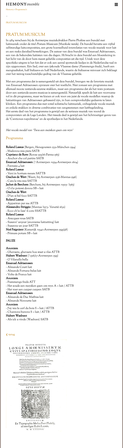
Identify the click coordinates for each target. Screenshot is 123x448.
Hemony (10, 9)
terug (10, 335)
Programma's (21, 9)
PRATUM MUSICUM (16, 22)
